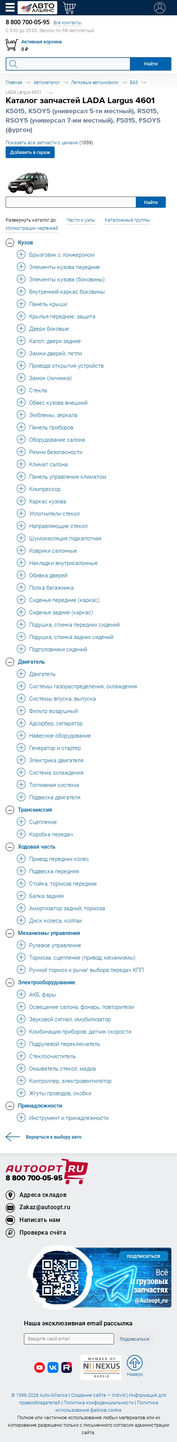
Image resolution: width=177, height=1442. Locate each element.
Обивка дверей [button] (48, 575)
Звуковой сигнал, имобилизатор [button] (70, 1019)
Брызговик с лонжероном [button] (62, 254)
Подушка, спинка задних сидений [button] (71, 636)
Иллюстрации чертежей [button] (32, 228)
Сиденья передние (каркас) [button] (64, 599)
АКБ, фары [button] (42, 994)
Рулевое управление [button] (55, 945)
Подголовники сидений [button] (58, 649)
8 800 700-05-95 (34, 1178)
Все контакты (68, 22)
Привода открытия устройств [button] (66, 365)
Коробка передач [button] (51, 834)
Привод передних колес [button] (59, 858)
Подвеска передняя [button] (54, 871)
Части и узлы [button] (81, 220)
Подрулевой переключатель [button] (64, 1043)
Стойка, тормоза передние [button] (63, 883)
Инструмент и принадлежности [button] (69, 1117)
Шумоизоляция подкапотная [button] (65, 538)
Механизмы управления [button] (49, 932)
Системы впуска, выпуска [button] (62, 698)
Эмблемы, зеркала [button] (53, 415)
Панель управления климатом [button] (67, 476)
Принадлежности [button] (40, 1105)
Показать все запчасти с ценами (49, 142)
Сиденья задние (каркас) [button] (61, 612)
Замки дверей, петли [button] (55, 353)
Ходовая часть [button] (36, 846)
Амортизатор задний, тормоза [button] (67, 908)
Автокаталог (47, 82)
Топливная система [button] (54, 784)
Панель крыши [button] (48, 304)
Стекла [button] (38, 390)
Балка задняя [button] (46, 895)
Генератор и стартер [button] (55, 747)
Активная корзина (41, 41)
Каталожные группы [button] (127, 220)
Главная (14, 82)
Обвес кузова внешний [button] (58, 402)
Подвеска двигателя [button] (54, 797)
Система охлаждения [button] (56, 772)
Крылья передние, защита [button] (62, 316)
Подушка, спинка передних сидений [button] (74, 624)
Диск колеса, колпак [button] (55, 920)
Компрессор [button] (45, 488)
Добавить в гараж (30, 152)
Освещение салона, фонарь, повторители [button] (81, 1006)
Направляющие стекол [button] (58, 525)
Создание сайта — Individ (98, 1395)
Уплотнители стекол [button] (54, 513)
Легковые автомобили (94, 82)
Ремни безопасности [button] (55, 452)
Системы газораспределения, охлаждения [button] (83, 686)
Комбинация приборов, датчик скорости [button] (80, 1031)
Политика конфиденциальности (99, 1402)
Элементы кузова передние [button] (64, 267)
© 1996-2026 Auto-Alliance (39, 1395)
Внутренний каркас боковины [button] (67, 291)
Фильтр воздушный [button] (53, 710)
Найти (151, 202)
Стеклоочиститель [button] (52, 1056)
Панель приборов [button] (51, 427)
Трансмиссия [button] (35, 809)
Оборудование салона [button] (57, 439)
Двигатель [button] (31, 661)
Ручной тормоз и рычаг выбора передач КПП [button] (86, 969)
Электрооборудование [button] (46, 982)
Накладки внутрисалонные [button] (63, 562)
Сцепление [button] (43, 821)
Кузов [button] (25, 242)
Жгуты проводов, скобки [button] (60, 1093)
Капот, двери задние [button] (55, 341)
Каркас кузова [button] (47, 501)
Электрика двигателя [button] (56, 760)
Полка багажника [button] (51, 587)
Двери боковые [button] (49, 328)
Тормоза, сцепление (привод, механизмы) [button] (82, 957)
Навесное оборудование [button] (60, 735)
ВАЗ (134, 82)
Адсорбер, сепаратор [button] (56, 723)
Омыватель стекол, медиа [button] (62, 1068)
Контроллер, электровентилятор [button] (70, 1080)
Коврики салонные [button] (53, 550)
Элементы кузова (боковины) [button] (67, 279)
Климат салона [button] (48, 464)
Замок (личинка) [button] (50, 378)
